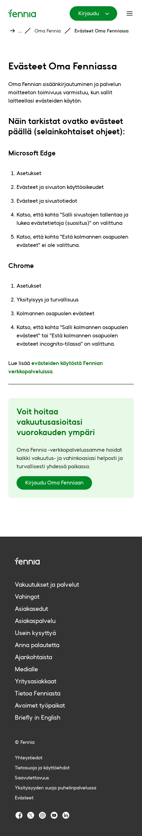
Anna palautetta (37, 644)
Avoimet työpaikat (40, 705)
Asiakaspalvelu (35, 620)
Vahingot (27, 596)
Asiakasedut (31, 608)
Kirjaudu (94, 13)
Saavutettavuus (32, 777)
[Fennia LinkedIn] (66, 815)
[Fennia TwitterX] (31, 815)
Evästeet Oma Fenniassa (101, 30)
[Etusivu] (22, 13)
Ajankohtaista (33, 657)
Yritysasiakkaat (35, 681)
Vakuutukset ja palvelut (47, 584)
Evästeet (24, 797)
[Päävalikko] (129, 13)
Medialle (26, 669)
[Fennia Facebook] (19, 815)
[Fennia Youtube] (54, 815)
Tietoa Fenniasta (37, 693)
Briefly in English (37, 717)
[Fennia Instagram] (42, 815)
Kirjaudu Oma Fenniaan (54, 482)
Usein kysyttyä (35, 632)
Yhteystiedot (28, 757)
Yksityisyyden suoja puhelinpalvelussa (55, 787)
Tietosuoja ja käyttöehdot (42, 767)
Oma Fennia (47, 30)
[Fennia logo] (71, 561)
